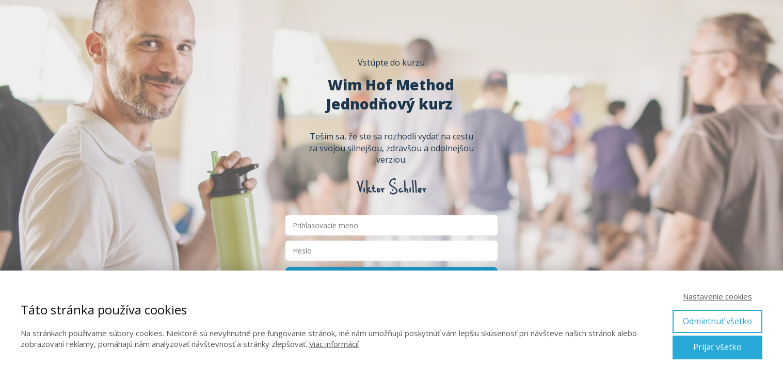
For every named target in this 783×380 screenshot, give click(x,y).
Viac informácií (334, 344)
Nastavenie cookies (717, 296)
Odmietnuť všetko (717, 321)
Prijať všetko (717, 347)
